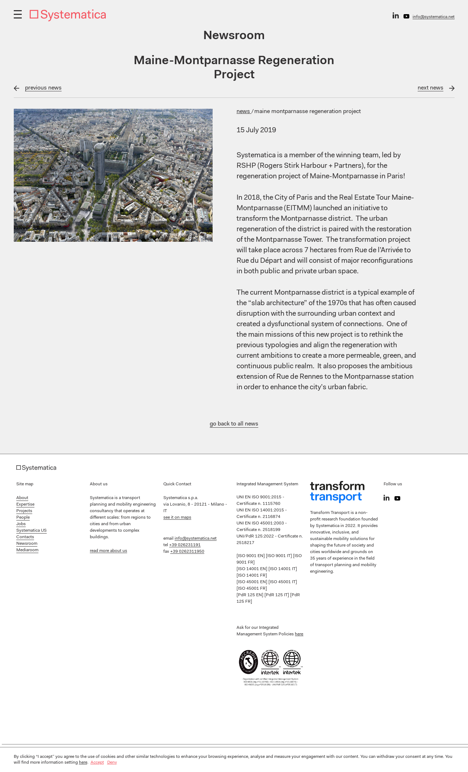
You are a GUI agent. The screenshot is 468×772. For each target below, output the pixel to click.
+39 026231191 (185, 545)
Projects (24, 511)
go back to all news (234, 424)
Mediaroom (27, 550)
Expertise (25, 504)
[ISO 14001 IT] (282, 569)
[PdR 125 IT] (277, 595)
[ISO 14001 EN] (252, 569)
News (244, 112)
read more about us (108, 551)
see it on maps (177, 517)
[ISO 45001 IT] (282, 582)
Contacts (25, 537)
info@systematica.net (434, 17)
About (22, 498)
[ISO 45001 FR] (252, 588)
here (299, 634)
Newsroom (26, 543)
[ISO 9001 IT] (279, 556)
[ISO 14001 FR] (252, 575)
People (23, 517)
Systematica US (31, 530)
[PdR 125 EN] (250, 595)
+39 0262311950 (187, 551)
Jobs (21, 524)
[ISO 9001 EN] (251, 556)
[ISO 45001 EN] (252, 582)
